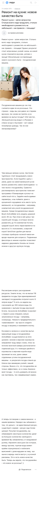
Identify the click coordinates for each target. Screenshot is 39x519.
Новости (17, 8)
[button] (19, 84)
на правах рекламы (15, 33)
